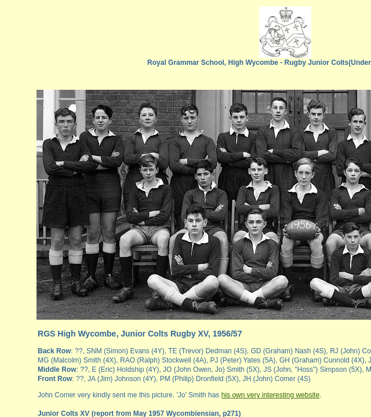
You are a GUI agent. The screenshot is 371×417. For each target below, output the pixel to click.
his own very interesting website (270, 395)
